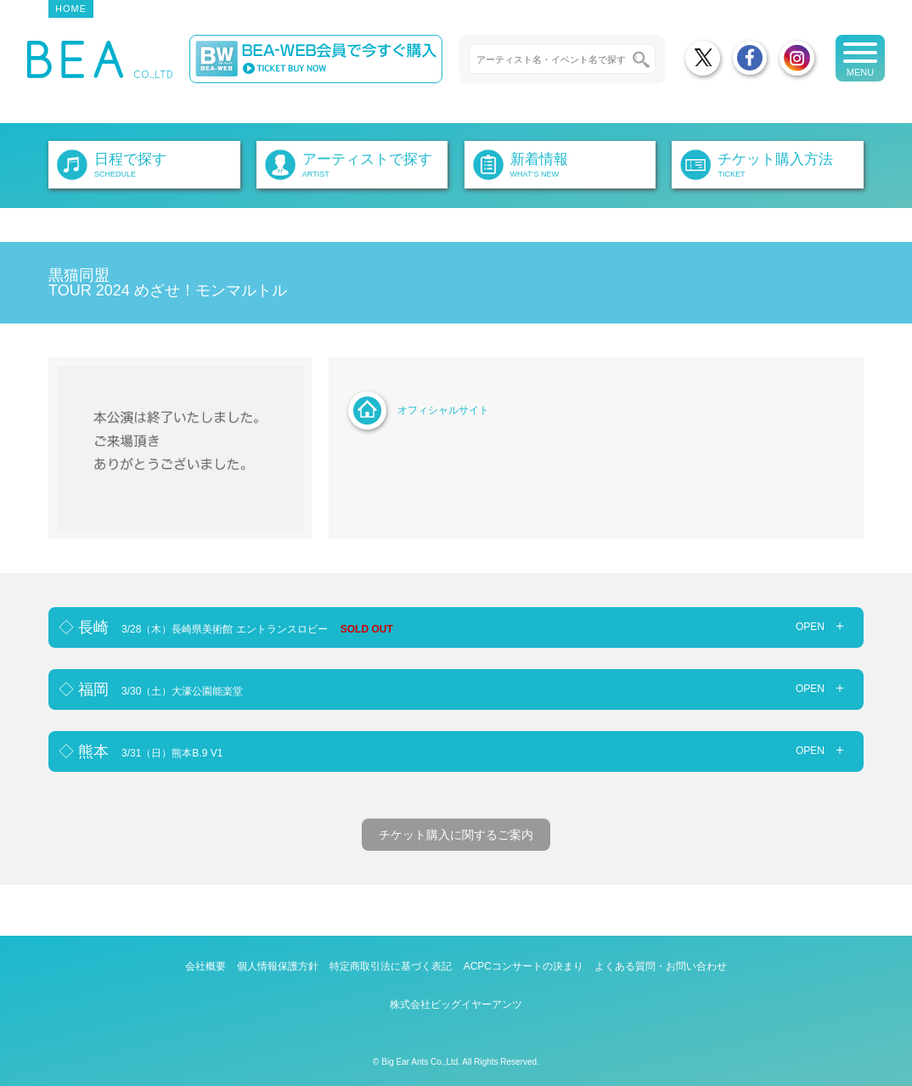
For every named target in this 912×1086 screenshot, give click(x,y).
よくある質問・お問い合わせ (660, 966)
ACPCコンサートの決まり (523, 966)
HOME (71, 8)
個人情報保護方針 (277, 966)
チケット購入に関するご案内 (456, 834)
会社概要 (205, 966)
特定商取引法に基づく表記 (390, 966)
